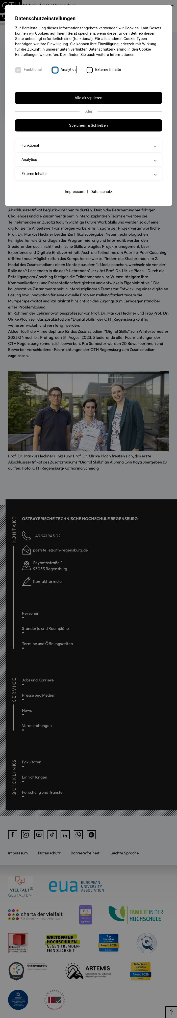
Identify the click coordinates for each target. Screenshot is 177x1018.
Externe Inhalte (108, 69)
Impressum (75, 191)
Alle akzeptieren (89, 98)
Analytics (69, 69)
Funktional (33, 69)
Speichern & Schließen (88, 125)
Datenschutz (101, 191)
